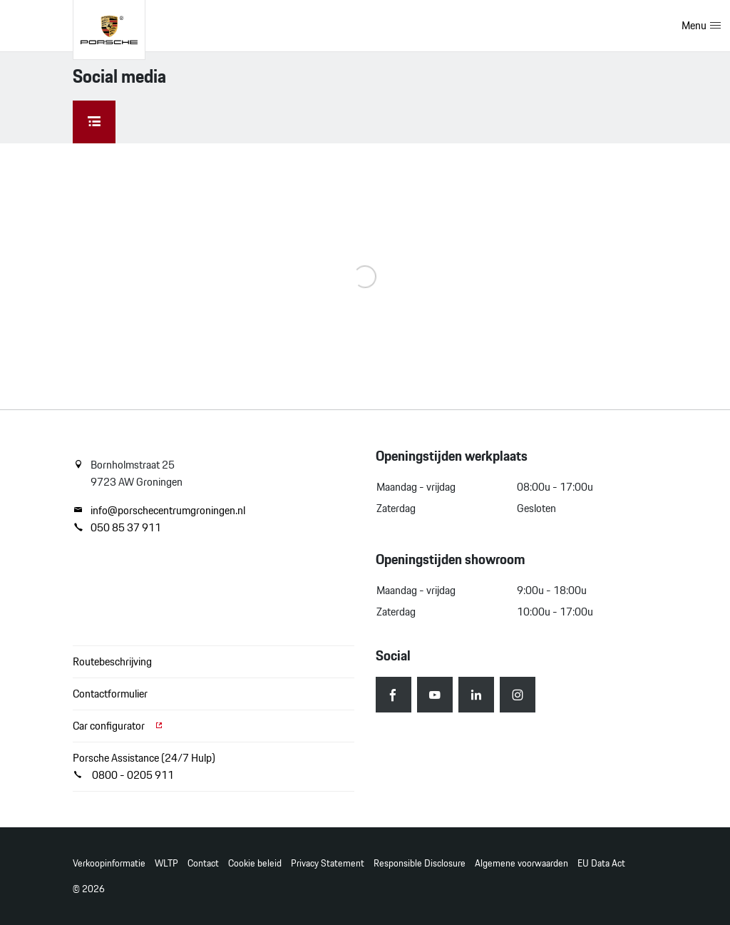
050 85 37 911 (117, 527)
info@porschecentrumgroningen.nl (159, 510)
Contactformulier (110, 693)
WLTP (166, 863)
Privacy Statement (327, 863)
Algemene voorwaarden (521, 863)
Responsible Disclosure (420, 863)
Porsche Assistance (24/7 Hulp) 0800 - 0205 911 (144, 766)
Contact (203, 863)
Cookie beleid (255, 863)
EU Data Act (601, 863)
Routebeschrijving (112, 661)
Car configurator (118, 726)
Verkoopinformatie (109, 863)
